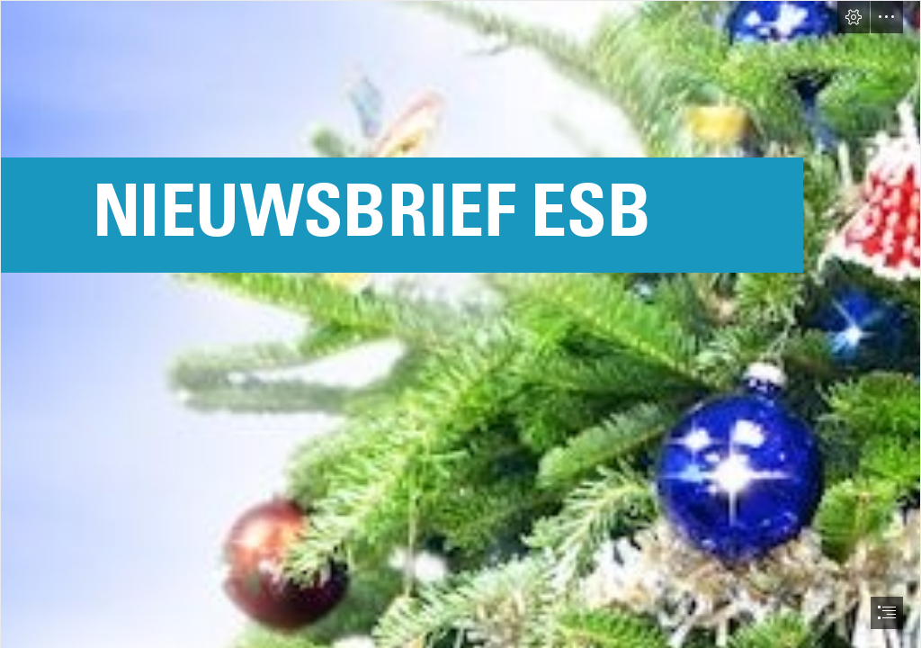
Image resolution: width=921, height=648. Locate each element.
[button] (853, 17)
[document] (460, 324)
